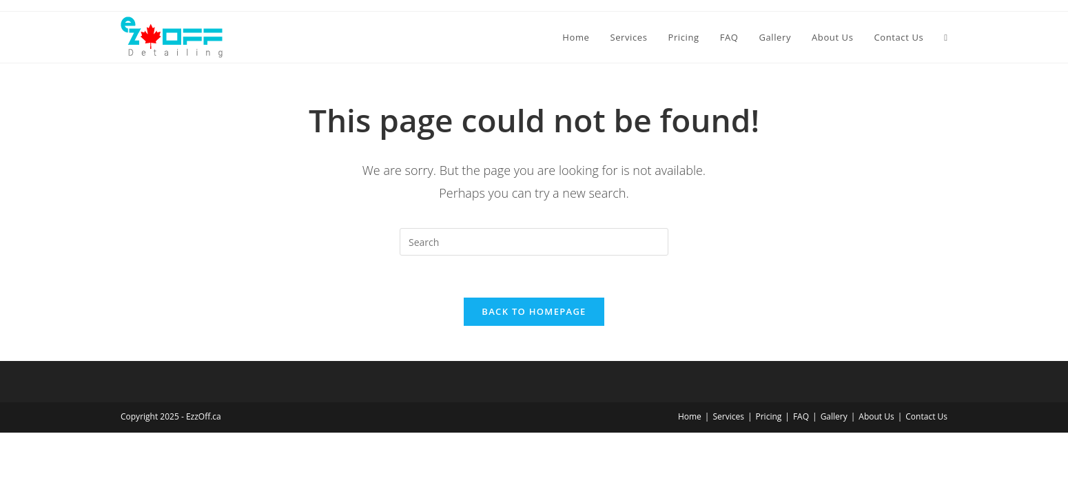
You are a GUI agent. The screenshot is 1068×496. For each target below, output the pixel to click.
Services (727, 416)
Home (689, 416)
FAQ (801, 416)
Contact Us (926, 416)
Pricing (769, 416)
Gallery (834, 416)
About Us (876, 416)
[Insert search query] (534, 242)
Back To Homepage (534, 311)
